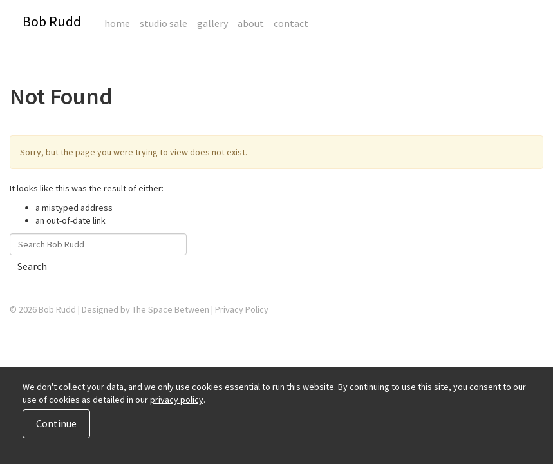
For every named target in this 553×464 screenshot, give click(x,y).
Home (117, 23)
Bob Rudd (52, 21)
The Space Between (170, 309)
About (251, 23)
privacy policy (176, 399)
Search (32, 266)
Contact (291, 23)
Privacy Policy (241, 309)
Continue (56, 423)
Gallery (212, 23)
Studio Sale (163, 23)
